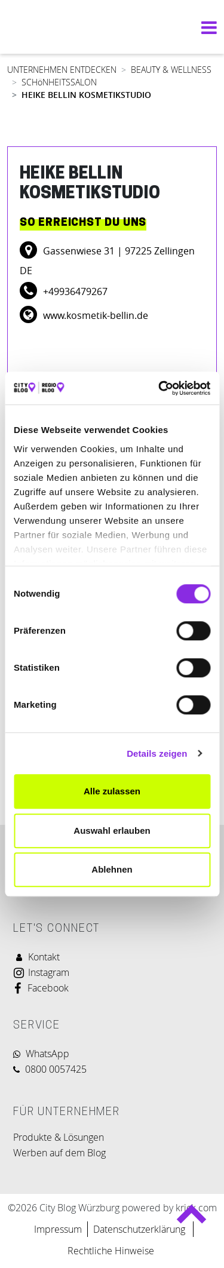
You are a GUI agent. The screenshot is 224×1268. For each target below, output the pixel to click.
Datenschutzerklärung (140, 1229)
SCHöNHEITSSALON (59, 82)
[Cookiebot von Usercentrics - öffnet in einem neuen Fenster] (159, 388)
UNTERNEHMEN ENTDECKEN (61, 69)
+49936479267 (74, 291)
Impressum (58, 1229)
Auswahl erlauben (111, 830)
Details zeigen (157, 753)
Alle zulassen (112, 791)
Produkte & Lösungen (58, 1137)
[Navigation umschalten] (206, 27)
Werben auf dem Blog (59, 1152)
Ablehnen (111, 869)
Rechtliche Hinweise (110, 1250)
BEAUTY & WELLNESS (171, 69)
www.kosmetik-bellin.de (94, 315)
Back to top (190, 1219)
